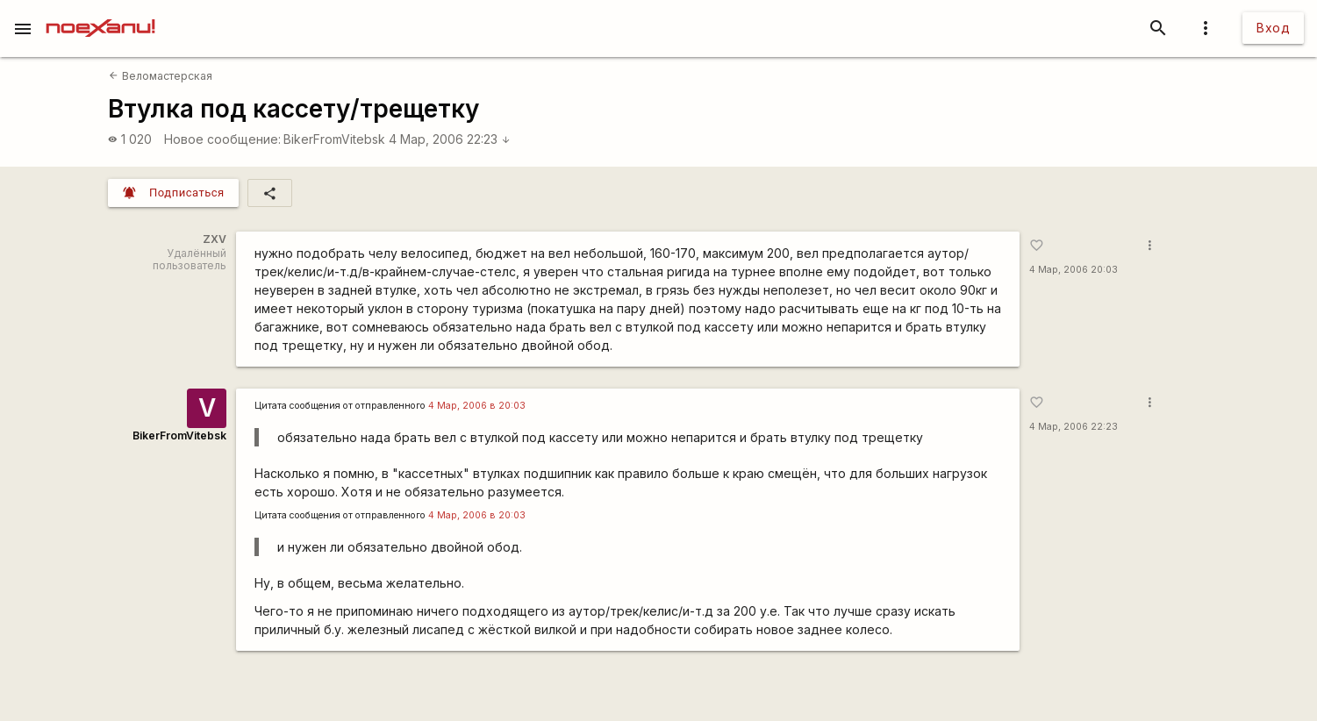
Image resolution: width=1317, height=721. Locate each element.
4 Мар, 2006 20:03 (1073, 269)
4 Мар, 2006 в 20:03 (477, 405)
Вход (1273, 27)
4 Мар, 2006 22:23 (450, 139)
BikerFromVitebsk (334, 139)
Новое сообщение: (222, 139)
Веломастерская (160, 75)
